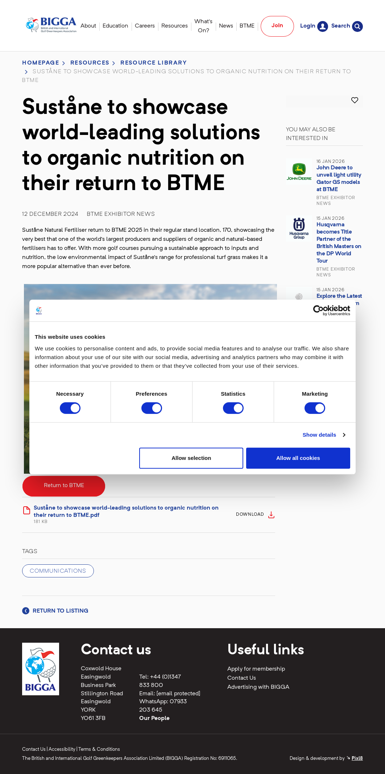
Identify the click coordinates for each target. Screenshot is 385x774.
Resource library (153, 63)
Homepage (40, 63)
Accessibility (62, 749)
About (88, 26)
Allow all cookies (298, 458)
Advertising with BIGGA (258, 687)
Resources (174, 26)
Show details (319, 435)
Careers (145, 26)
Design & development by (326, 758)
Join (277, 26)
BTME (247, 26)
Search (347, 26)
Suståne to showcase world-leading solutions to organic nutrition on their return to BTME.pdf (133, 515)
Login (314, 26)
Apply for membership (256, 669)
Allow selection (191, 458)
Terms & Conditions (99, 749)
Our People (154, 718)
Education (115, 26)
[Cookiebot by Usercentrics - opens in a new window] (318, 310)
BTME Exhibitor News (121, 214)
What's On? (203, 26)
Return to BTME (64, 486)
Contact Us (241, 678)
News (226, 26)
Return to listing (55, 611)
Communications (58, 571)
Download (250, 514)
